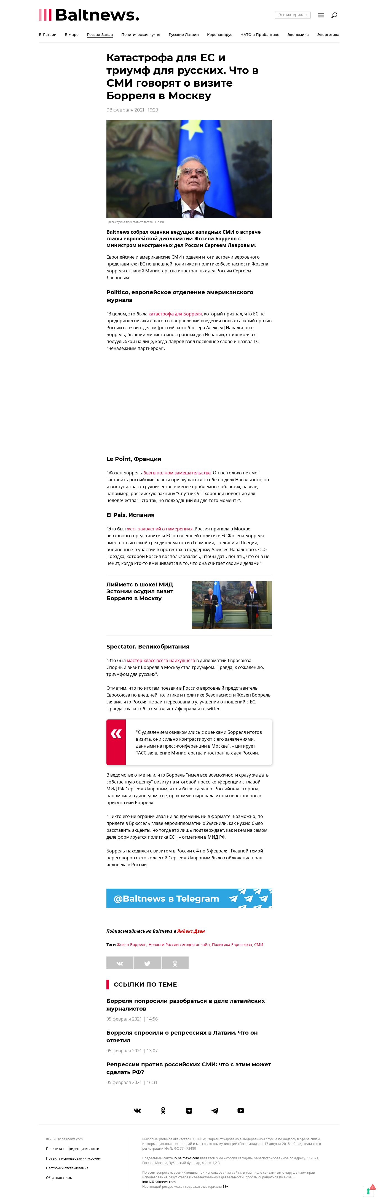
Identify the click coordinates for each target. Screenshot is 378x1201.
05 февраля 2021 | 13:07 (132, 1051)
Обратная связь (59, 1177)
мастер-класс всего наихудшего (161, 660)
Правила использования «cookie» (73, 1158)
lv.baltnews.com (186, 1158)
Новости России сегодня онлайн (179, 945)
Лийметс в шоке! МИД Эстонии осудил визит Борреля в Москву (139, 591)
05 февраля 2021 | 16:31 (132, 1082)
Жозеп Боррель (131, 945)
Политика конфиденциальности (72, 1148)
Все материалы (292, 14)
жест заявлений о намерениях (159, 529)
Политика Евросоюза (232, 945)
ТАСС (141, 753)
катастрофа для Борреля (175, 314)
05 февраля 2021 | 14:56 (132, 1019)
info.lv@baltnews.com (159, 1181)
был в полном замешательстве (177, 473)
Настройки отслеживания (67, 1168)
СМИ (258, 945)
